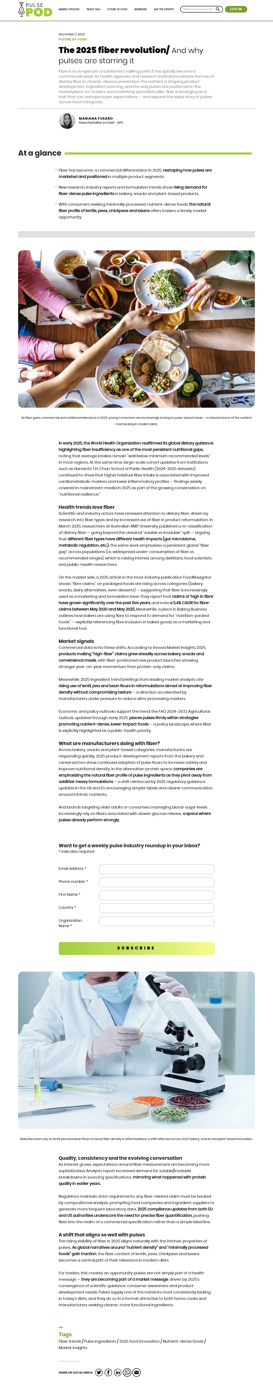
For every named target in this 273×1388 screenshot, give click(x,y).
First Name (69, 894)
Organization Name (70, 923)
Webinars (140, 9)
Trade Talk (93, 9)
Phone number (73, 881)
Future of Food (117, 9)
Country (67, 907)
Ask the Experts (164, 9)
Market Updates (69, 9)
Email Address (72, 868)
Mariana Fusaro (96, 118)
